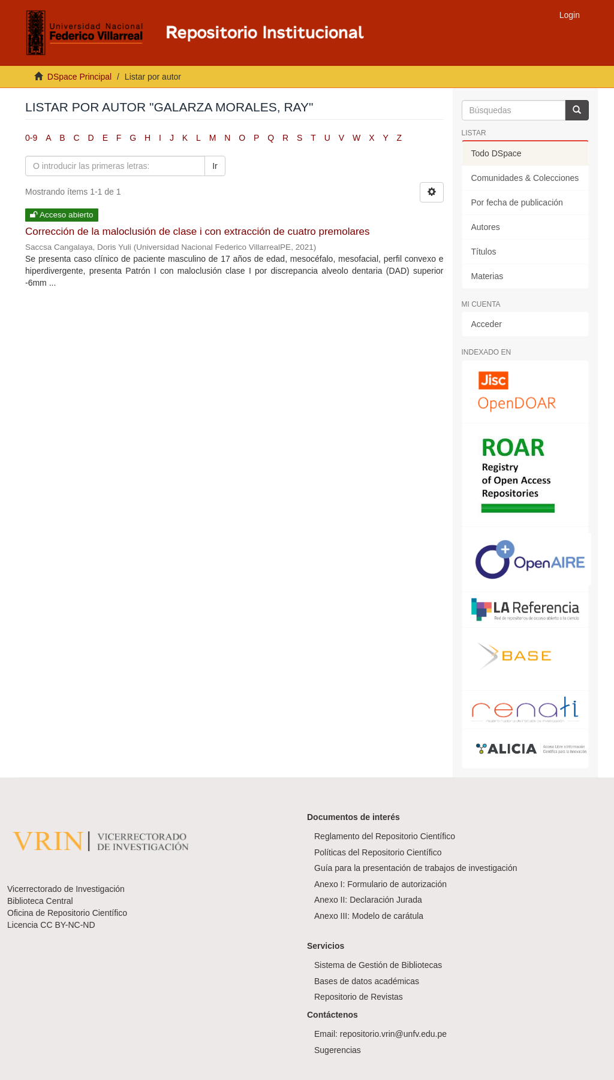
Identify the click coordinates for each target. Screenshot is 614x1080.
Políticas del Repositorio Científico (377, 852)
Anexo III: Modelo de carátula (368, 916)
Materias (487, 276)
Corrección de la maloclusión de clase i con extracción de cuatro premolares (197, 231)
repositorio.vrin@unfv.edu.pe (393, 1034)
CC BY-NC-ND (67, 925)
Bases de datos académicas (366, 981)
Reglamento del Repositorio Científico (384, 836)
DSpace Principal (79, 76)
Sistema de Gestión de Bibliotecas (378, 965)
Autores (485, 227)
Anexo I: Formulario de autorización (380, 884)
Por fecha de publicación (517, 202)
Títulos (483, 251)
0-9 (31, 138)
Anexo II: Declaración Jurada (368, 899)
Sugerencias (337, 1050)
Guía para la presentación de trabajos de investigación (415, 868)
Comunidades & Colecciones (525, 178)
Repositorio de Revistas (358, 997)
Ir (215, 166)
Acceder (486, 324)
